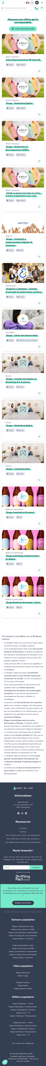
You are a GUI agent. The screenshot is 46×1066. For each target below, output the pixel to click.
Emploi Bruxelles (23, 973)
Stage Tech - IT (23, 1035)
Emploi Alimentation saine (23, 926)
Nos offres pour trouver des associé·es (23, 839)
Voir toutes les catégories (23, 1043)
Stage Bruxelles (23, 982)
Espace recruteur (23, 903)
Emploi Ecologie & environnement (23, 936)
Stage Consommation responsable (23, 951)
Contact (23, 832)
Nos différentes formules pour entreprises (23, 842)
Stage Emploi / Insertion (23, 958)
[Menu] (42, 2)
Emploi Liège (23, 976)
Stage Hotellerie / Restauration (23, 1032)
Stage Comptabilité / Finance (23, 1029)
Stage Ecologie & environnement (23, 954)
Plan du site (33, 1059)
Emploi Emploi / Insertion (23, 939)
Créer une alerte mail (23, 29)
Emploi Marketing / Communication (23, 1007)
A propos (23, 828)
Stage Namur (23, 985)
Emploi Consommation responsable (23, 932)
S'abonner (36, 867)
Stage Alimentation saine (23, 945)
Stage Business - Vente (23, 1023)
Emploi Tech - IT (23, 1013)
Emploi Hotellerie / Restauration (23, 1016)
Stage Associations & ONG (23, 948)
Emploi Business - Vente (23, 1004)
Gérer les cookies (23, 1061)
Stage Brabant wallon (23, 989)
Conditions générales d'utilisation (22, 1056)
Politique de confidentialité (18, 1059)
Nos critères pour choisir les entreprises (23, 835)
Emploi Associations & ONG (23, 929)
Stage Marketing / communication (23, 1026)
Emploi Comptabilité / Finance (23, 1010)
